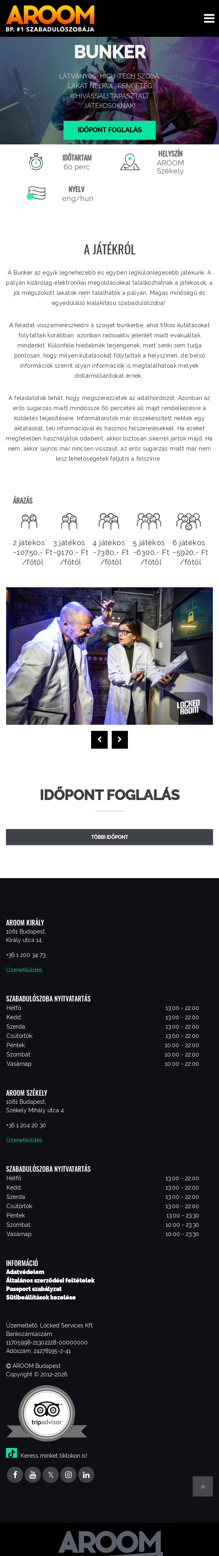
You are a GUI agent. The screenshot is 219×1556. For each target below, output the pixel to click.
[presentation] (99, 740)
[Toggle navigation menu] (209, 18)
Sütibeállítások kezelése (41, 1297)
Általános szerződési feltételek (50, 1280)
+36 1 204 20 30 (26, 1125)
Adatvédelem (25, 1272)
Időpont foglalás (110, 130)
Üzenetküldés (24, 970)
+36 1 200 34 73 (25, 955)
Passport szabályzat (34, 1289)
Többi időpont (109, 837)
